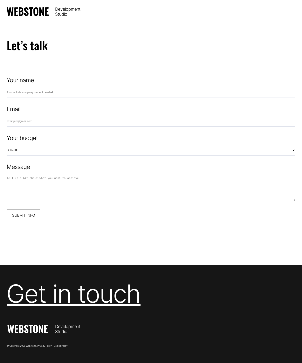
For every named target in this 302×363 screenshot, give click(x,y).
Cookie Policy (61, 345)
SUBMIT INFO (23, 215)
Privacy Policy (44, 345)
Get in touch (74, 293)
